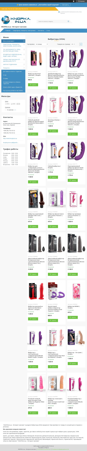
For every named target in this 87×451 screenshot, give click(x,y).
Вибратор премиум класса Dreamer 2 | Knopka (74, 215)
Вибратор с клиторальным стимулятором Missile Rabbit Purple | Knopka (35, 355)
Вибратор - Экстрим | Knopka (75, 353)
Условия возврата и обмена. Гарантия (12, 83)
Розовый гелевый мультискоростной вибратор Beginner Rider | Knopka (36, 401)
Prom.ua (51, 446)
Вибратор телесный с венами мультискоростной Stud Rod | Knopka (56, 401)
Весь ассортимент (8, 41)
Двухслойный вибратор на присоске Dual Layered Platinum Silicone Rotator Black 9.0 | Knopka (76, 262)
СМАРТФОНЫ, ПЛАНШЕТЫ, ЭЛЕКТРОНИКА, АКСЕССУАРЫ (12, 45)
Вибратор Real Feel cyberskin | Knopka (34, 74)
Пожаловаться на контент (44, 449)
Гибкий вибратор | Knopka (54, 167)
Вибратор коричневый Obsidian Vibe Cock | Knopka (35, 215)
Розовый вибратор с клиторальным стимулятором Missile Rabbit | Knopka (75, 401)
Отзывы (5, 78)
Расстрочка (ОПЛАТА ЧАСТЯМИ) (13, 90)
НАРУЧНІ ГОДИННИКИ (10, 64)
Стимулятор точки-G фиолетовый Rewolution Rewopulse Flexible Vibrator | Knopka (76, 122)
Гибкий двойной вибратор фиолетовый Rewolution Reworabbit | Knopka (36, 122)
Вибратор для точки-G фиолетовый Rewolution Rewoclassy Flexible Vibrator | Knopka (76, 76)
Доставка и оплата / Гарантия (12, 71)
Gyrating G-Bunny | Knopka (54, 120)
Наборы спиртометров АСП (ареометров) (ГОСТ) (11, 60)
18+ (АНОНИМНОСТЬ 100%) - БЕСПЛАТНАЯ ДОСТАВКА (12, 50)
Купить (34, 85)
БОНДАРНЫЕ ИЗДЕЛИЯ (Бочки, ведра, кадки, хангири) (12, 55)
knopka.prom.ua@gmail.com (11, 142)
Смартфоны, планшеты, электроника (24, 30)
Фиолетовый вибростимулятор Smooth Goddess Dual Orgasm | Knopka (55, 308)
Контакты (41, 30)
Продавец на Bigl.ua (43, 447)
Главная (7, 30)
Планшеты (6, 68)
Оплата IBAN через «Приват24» (12, 87)
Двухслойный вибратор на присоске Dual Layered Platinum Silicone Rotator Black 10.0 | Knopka (36, 262)
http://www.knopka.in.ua (10, 138)
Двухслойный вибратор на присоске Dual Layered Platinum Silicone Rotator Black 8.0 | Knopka (56, 262)
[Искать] (68, 21)
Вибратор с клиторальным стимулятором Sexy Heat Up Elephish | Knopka (56, 355)
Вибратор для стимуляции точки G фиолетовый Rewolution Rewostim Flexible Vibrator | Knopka (36, 169)
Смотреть (65, 5)
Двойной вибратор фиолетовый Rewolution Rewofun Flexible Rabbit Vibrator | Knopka (56, 76)
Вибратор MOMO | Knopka (74, 307)
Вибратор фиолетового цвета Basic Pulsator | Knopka (56, 215)
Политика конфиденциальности (60, 449)
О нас (48, 30)
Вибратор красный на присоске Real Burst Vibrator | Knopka (35, 307)
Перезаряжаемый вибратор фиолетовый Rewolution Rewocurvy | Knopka (75, 168)
